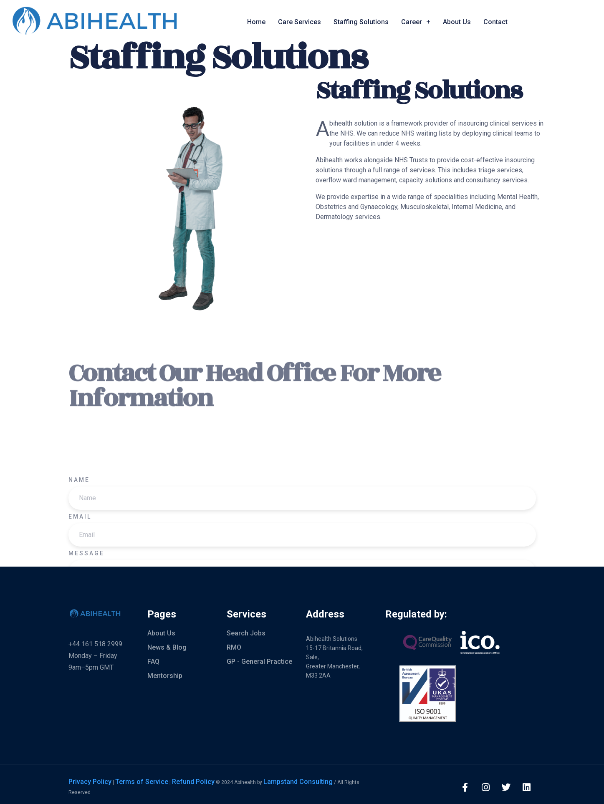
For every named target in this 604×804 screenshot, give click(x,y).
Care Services (299, 22)
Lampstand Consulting (298, 782)
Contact (495, 22)
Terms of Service (141, 782)
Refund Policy (193, 782)
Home (256, 22)
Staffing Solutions (361, 22)
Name (79, 561)
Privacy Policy (89, 782)
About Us (457, 22)
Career (415, 22)
